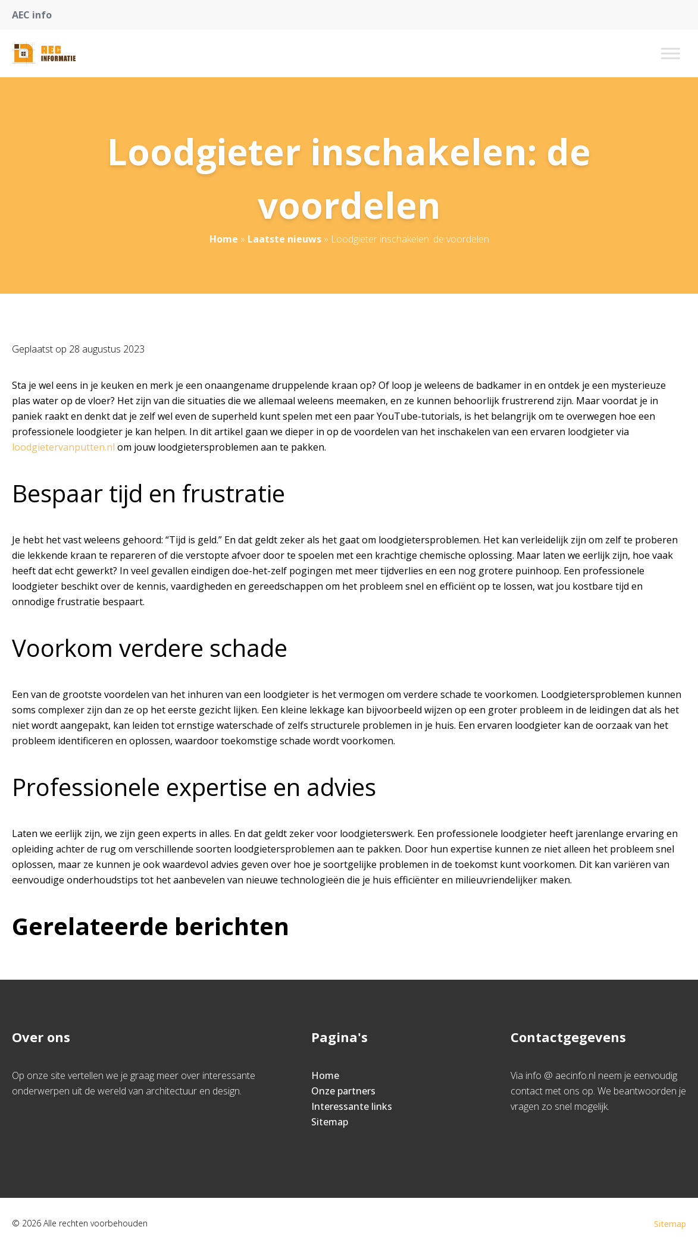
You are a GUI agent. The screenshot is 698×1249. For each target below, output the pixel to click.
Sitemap (329, 1121)
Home (223, 239)
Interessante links (351, 1106)
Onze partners (343, 1090)
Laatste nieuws (284, 239)
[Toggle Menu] (670, 53)
